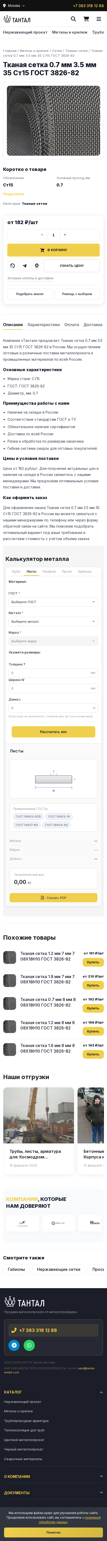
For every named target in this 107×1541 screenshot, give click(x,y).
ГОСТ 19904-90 (56, 825)
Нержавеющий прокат (25, 32)
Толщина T (17, 664)
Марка (15, 632)
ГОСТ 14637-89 (27, 825)
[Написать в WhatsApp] (12, 266)
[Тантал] (17, 19)
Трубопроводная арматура (26, 1421)
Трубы (16, 571)
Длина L (15, 699)
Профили (49, 571)
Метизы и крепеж (69, 32)
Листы (32, 571)
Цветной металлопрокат (24, 1440)
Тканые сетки (34, 203)
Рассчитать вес (53, 732)
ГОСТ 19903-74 (59, 816)
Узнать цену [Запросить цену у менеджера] (72, 266)
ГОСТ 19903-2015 (28, 816)
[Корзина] (86, 19)
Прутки (67, 571)
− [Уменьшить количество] (42, 234)
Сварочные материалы (23, 1459)
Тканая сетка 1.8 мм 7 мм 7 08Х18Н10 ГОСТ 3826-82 (47, 979)
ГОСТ (14, 593)
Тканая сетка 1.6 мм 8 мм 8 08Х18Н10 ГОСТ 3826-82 (47, 1048)
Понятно (53, 1532)
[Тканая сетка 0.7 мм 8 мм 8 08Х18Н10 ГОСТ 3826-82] (9, 1003)
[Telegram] (14, 1345)
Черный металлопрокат (23, 1449)
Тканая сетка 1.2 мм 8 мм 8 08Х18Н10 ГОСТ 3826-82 (47, 1025)
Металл (16, 613)
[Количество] (53, 235)
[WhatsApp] (29, 1345)
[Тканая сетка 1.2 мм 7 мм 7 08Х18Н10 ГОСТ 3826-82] (9, 957)
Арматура (84, 571)
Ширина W (16, 680)
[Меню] (99, 19)
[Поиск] (73, 19)
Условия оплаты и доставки (30, 278)
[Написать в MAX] (37, 266)
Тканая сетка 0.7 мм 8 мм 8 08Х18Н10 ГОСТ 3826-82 (48, 1002)
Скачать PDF (53, 898)
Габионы (16, 1269)
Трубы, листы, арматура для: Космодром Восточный (35, 1157)
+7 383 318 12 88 (88, 6)
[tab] (13, 324)
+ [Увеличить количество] (65, 234)
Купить (93, 962)
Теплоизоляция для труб (24, 1430)
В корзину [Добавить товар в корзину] (53, 250)
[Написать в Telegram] (25, 266)
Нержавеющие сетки (58, 1269)
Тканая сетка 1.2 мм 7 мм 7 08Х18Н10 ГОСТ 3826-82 (47, 956)
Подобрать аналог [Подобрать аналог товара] (30, 294)
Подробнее (13, 194)
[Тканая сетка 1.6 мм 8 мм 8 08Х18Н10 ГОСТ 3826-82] (9, 1049)
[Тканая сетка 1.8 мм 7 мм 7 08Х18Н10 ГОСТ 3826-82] (9, 980)
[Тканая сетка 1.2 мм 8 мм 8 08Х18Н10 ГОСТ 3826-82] (9, 1026)
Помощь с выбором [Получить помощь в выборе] (77, 294)
